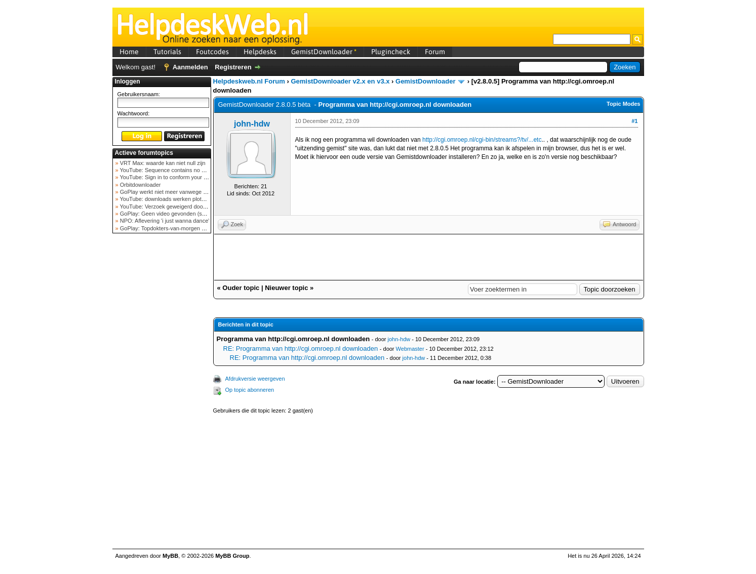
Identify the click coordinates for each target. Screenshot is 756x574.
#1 (634, 121)
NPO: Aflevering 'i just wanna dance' (164, 221)
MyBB (170, 556)
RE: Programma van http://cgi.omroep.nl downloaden (300, 348)
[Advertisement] (161, 397)
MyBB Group (232, 556)
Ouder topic (240, 288)
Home (129, 52)
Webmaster (410, 349)
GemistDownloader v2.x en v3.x (340, 81)
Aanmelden (190, 67)
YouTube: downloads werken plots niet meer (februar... (186, 199)
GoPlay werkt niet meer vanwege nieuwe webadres (182, 192)
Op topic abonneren (249, 390)
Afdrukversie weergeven (255, 379)
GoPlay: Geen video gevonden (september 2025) (180, 214)
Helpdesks (260, 52)
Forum (435, 52)
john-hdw (252, 123)
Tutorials (167, 52)
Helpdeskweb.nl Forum (249, 81)
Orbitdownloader (139, 185)
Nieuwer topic (286, 288)
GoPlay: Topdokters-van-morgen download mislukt (181, 228)
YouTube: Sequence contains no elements (171, 170)
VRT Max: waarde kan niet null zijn (162, 163)
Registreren (233, 67)
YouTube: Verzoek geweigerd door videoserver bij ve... (186, 206)
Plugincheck (390, 52)
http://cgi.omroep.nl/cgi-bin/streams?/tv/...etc (481, 139)
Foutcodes (212, 52)
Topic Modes (623, 104)
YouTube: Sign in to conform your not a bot (171, 177)
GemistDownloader (323, 52)
